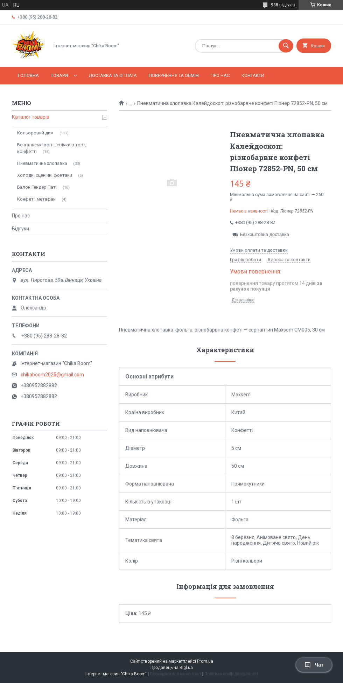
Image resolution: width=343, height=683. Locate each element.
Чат (313, 665)
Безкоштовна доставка (264, 234)
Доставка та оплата (113, 75)
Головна (28, 75)
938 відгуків (283, 4)
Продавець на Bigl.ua (171, 667)
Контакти (252, 75)
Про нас (220, 75)
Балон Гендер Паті (37, 187)
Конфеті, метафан (36, 199)
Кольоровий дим (35, 132)
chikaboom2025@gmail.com (52, 374)
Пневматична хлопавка (42, 163)
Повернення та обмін (174, 75)
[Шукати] (286, 46)
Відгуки (20, 228)
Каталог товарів (30, 117)
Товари (59, 75)
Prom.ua (205, 661)
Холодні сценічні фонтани (44, 175)
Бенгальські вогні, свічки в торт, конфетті (51, 148)
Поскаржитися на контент (175, 673)
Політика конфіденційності (231, 673)
